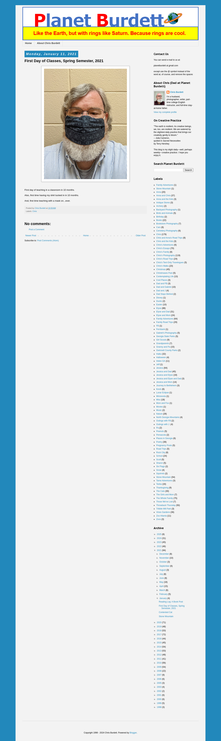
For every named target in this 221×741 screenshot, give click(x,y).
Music (159, 410)
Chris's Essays (163, 248)
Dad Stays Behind (164, 294)
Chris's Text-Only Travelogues (170, 262)
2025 (159, 534)
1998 (159, 707)
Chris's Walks (162, 266)
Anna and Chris (163, 195)
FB (157, 326)
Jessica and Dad (164, 371)
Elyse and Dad (163, 311)
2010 (159, 663)
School (159, 456)
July (161, 574)
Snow (158, 470)
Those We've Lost (164, 501)
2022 (159, 546)
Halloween (161, 357)
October (163, 562)
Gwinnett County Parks (166, 350)
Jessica (159, 368)
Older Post (141, 235)
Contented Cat (165, 612)
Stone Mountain (163, 188)
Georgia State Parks (165, 336)
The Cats (160, 491)
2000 (159, 699)
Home (28, 43)
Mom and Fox (162, 403)
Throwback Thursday (166, 505)
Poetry (159, 442)
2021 (159, 550)
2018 (159, 630)
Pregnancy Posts (164, 445)
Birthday (160, 217)
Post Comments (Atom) (48, 240)
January (163, 598)
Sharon (159, 463)
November (164, 558)
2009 (159, 667)
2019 (159, 626)
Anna (158, 192)
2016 (159, 638)
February (163, 594)
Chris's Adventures (165, 245)
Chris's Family (162, 252)
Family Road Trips (164, 322)
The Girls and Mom (165, 494)
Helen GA (160, 361)
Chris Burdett (176, 92)
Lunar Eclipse (162, 392)
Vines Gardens (163, 512)
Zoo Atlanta (161, 516)
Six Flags (160, 466)
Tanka (159, 484)
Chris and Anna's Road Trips (169, 238)
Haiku (159, 354)
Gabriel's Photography (166, 333)
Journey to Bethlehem (166, 385)
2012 (159, 655)
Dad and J (161, 290)
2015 (159, 642)
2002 (159, 691)
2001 (159, 695)
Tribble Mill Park (163, 509)
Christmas (161, 269)
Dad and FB (161, 283)
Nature (159, 414)
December (164, 554)
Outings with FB (163, 421)
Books (159, 220)
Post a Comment (36, 229)
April (161, 586)
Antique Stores (163, 202)
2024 (159, 538)
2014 (159, 647)
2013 (159, 651)
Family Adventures (164, 185)
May (161, 582)
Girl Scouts (161, 340)
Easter (159, 304)
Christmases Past (164, 273)
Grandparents (162, 343)
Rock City (160, 452)
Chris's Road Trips (164, 259)
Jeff (158, 364)
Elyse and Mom (163, 315)
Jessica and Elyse (164, 375)
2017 (159, 634)
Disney (159, 297)
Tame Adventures (164, 480)
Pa (157, 428)
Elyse (158, 308)
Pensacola (161, 435)
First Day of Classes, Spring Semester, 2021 (172, 607)
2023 (159, 542)
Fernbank (160, 329)
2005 (159, 683)
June (161, 578)
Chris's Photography (165, 255)
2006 (159, 679)
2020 (159, 622)
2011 (159, 659)
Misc (158, 399)
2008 (159, 671)
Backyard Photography (166, 209)
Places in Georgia (164, 438)
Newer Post (30, 235)
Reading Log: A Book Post (171, 602)
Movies (159, 407)
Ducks (159, 301)
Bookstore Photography (167, 223)
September (164, 566)
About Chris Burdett (48, 43)
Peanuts (160, 431)
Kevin (158, 389)
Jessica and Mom (164, 382)
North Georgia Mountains (167, 417)
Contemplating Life (165, 276)
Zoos (158, 519)
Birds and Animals (164, 213)
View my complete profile (165, 112)
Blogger (133, 733)
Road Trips (161, 449)
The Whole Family (164, 498)
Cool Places (161, 280)
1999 (159, 703)
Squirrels (160, 473)
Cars (158, 227)
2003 (159, 687)
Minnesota (161, 396)
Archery (159, 206)
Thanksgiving (162, 487)
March (162, 590)
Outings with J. (163, 424)
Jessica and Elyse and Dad (168, 378)
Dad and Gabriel (163, 287)
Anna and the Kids (164, 199)
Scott (158, 459)
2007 (159, 675)
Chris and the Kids (164, 241)
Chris (34, 211)
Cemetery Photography (166, 231)
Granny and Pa (163, 347)
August (162, 570)
